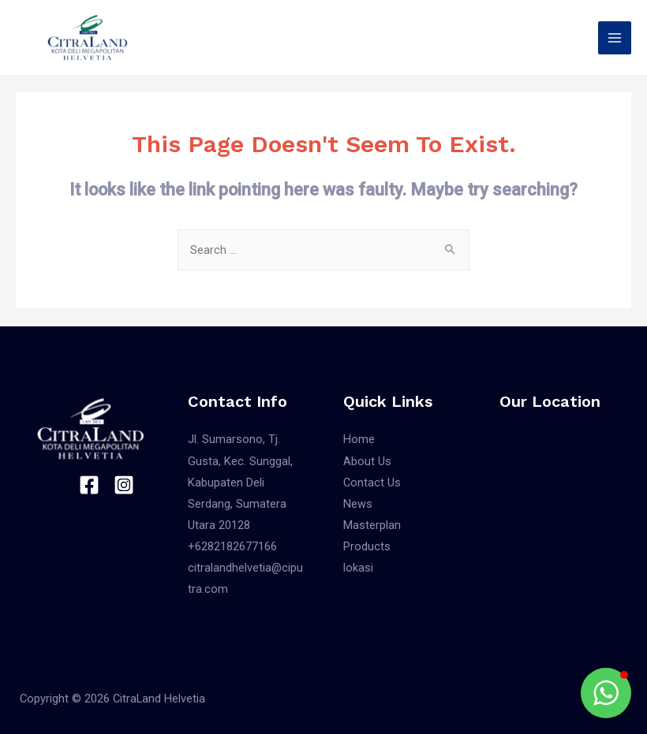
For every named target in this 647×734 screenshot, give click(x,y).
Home (359, 439)
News (357, 504)
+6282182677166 (232, 546)
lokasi (358, 568)
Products (367, 546)
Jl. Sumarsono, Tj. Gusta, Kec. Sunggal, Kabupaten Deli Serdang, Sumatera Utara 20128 (240, 481)
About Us (367, 461)
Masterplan (372, 525)
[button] (606, 693)
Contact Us (372, 482)
